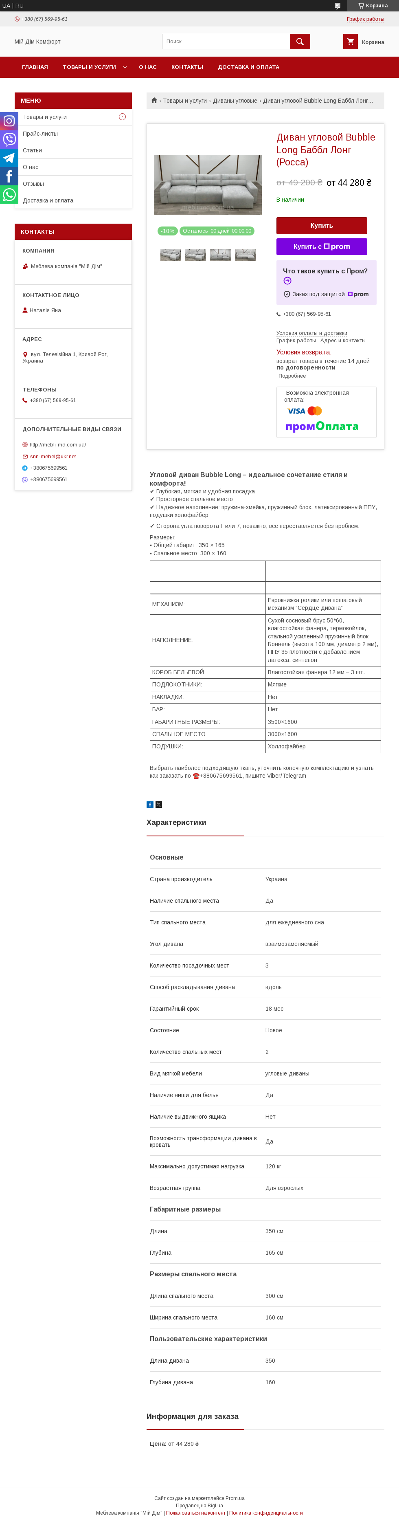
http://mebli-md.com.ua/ (58, 445)
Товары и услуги (89, 67)
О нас (148, 67)
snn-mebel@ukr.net (53, 456)
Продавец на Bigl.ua (199, 1506)
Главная (35, 67)
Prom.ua (235, 1498)
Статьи (32, 150)
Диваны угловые (235, 100)
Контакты (187, 67)
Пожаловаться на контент (196, 1513)
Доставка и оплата (248, 67)
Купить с (322, 247)
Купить (322, 225)
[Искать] (300, 41)
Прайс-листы (40, 133)
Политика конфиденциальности (266, 1513)
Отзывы (33, 183)
